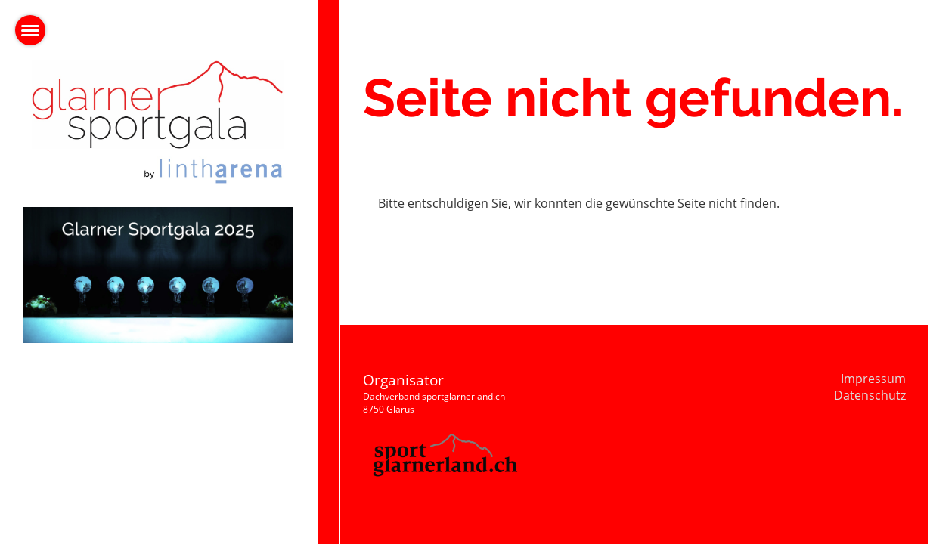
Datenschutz (870, 395)
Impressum (873, 378)
